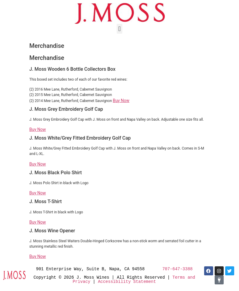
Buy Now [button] (121, 100)
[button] (119, 29)
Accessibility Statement (127, 281)
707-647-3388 (177, 269)
